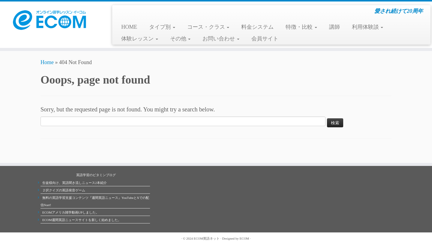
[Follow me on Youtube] (61, 238)
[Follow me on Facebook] (55, 238)
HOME (129, 27)
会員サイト (264, 39)
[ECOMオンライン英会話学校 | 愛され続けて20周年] (50, 19)
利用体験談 (367, 27)
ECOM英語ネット (207, 238)
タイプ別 (162, 27)
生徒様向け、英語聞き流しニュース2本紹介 (74, 183)
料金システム (257, 27)
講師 (334, 27)
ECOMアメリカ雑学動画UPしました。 (70, 212)
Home (47, 62)
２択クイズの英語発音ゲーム (63, 190)
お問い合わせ (220, 39)
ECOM (244, 238)
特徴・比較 (301, 27)
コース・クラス (208, 27)
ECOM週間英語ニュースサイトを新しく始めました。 (81, 220)
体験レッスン (139, 39)
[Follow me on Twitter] (49, 238)
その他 (180, 39)
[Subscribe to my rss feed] (43, 238)
